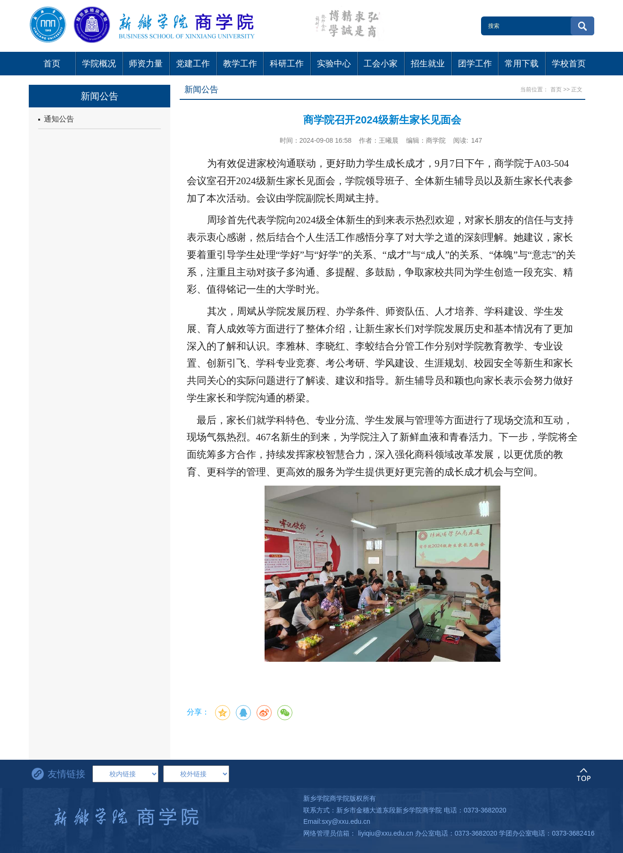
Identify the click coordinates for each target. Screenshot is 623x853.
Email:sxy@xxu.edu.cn (336, 821)
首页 (556, 89)
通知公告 (56, 119)
